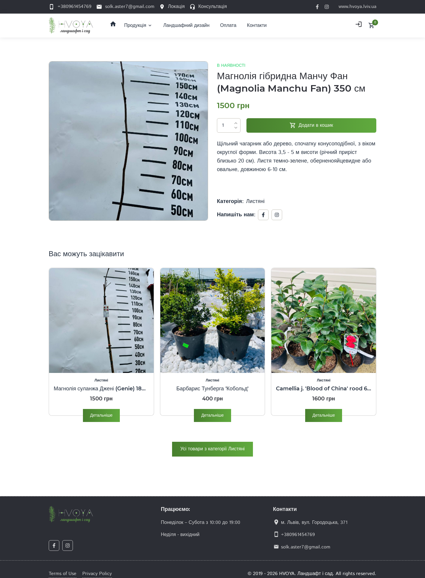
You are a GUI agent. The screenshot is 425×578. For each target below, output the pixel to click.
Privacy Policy (97, 573)
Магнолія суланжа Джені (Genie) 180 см (101, 388)
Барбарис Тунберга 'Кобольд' (212, 388)
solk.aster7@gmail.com (305, 547)
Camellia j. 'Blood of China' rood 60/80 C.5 (323, 388)
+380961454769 (298, 534)
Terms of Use (62, 573)
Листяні (255, 201)
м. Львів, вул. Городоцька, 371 (314, 522)
